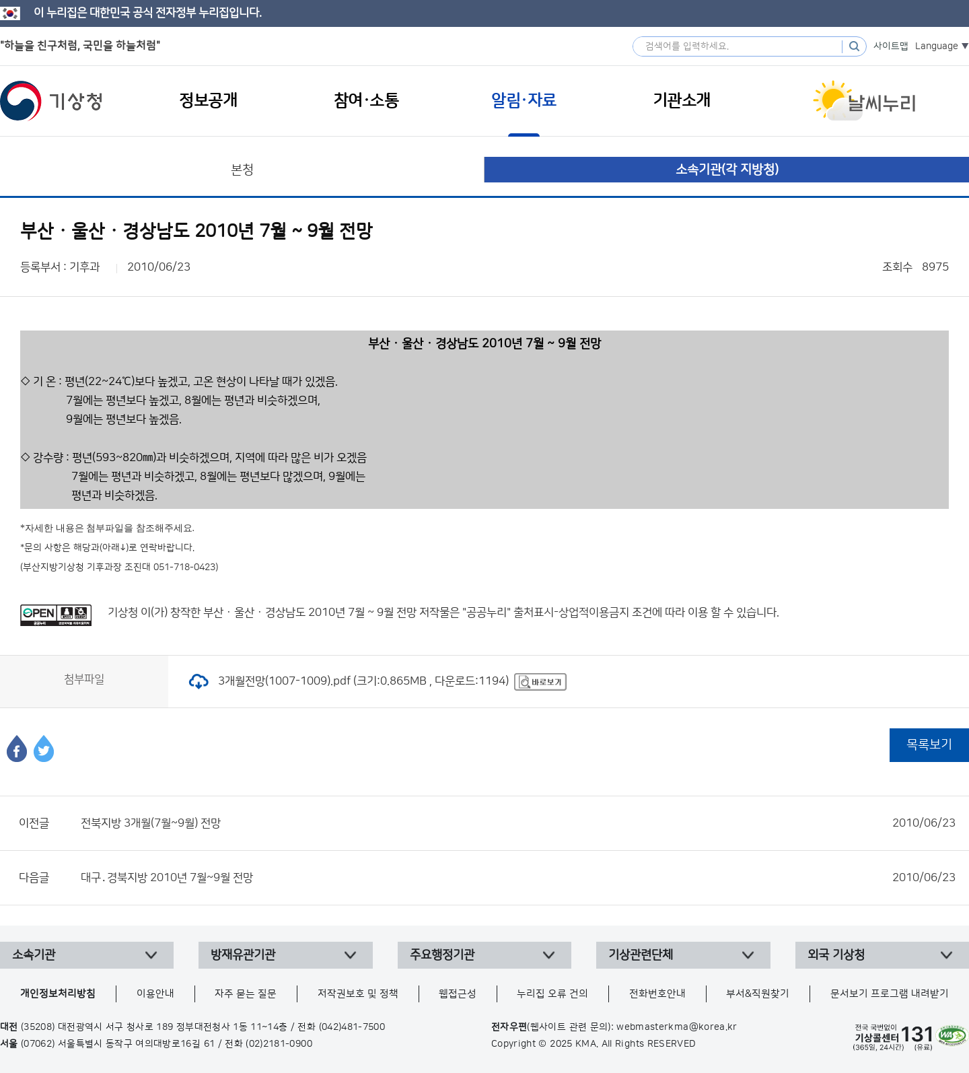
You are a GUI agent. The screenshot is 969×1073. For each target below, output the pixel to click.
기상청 (51, 101)
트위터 (44, 748)
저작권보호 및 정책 (358, 994)
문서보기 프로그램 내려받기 (889, 994)
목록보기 (929, 745)
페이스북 (17, 748)
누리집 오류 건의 (552, 994)
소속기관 (33, 955)
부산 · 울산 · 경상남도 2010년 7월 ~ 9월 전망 (310, 613)
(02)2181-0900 (279, 1044)
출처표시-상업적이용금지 (572, 613)
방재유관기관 (243, 955)
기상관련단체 (640, 955)
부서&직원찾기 (757, 994)
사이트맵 (890, 46)
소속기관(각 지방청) (727, 170)
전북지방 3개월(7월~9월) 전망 (518, 823)
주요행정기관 (442, 955)
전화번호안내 (657, 994)
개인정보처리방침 (58, 994)
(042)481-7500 (352, 1027)
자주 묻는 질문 (246, 994)
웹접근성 (457, 994)
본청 (242, 170)
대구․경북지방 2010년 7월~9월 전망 (518, 878)
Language (936, 46)
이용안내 (155, 994)
